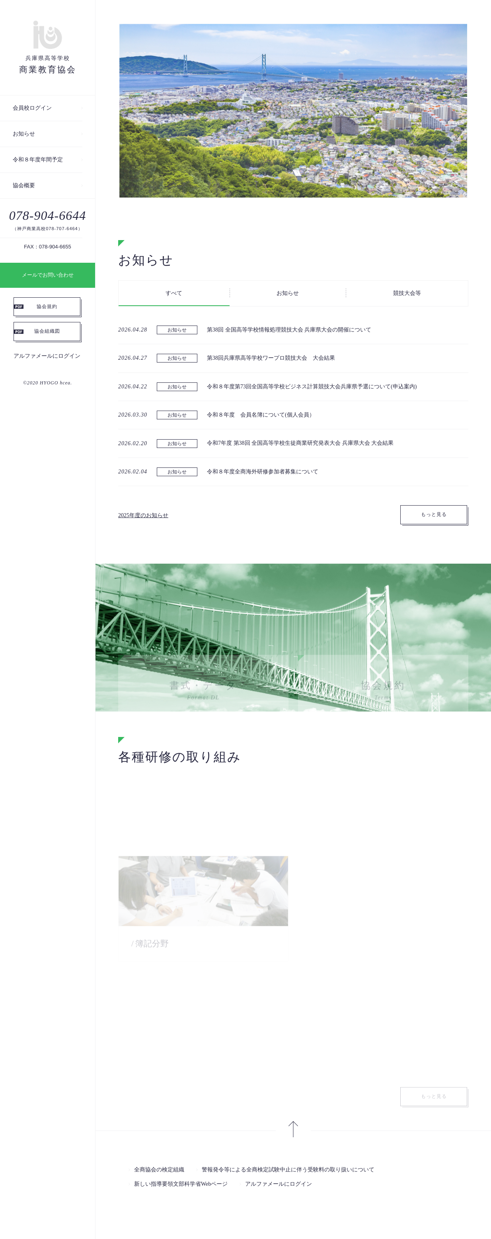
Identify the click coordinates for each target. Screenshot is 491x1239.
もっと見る (434, 515)
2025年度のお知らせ (143, 516)
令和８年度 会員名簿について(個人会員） (261, 416)
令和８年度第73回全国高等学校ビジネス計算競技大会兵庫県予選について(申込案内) (312, 387)
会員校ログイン (32, 108)
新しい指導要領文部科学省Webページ (181, 1184)
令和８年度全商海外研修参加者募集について (262, 472)
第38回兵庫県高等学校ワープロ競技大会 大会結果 (271, 359)
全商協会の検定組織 (159, 1170)
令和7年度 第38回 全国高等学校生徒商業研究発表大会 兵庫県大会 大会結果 (300, 444)
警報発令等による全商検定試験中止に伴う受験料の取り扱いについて (288, 1170)
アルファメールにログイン (47, 356)
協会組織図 (47, 331)
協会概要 (24, 185)
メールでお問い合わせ (48, 275)
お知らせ (24, 134)
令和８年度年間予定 (38, 160)
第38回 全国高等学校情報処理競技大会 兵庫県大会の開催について (289, 330)
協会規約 (47, 306)
